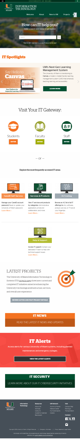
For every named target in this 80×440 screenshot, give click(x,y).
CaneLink (38, 411)
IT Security (39, 376)
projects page (25, 281)
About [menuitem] (41, 15)
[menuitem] (75, 15)
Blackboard (38, 415)
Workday (38, 408)
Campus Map (69, 406)
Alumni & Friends (55, 406)
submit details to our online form (44, 435)
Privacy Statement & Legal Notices (63, 429)
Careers (52, 413)
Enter (13, 142)
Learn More (55, 88)
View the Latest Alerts (40, 359)
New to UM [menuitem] (53, 15)
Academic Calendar (41, 413)
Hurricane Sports (55, 411)
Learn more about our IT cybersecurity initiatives (40, 383)
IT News (39, 315)
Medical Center (54, 408)
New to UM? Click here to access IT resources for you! (40, 43)
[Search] (59, 37)
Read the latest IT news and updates (40, 322)
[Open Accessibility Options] (2, 1)
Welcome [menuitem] (30, 15)
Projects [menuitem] (66, 15)
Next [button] (78, 82)
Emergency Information (45, 429)
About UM (38, 406)
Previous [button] (2, 82)
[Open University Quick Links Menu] (77, 1)
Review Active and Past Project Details (30, 300)
